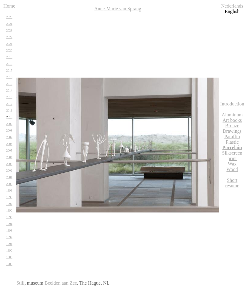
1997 (9, 203)
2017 (9, 70)
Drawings (232, 131)
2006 (9, 143)
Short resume (232, 183)
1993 (9, 230)
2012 (9, 103)
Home (9, 5)
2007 (9, 137)
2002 (9, 170)
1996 (9, 210)
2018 (9, 63)
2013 (9, 97)
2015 (9, 83)
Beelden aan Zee (61, 283)
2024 (9, 23)
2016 (9, 77)
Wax (232, 163)
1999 (9, 190)
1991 (9, 244)
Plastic (232, 142)
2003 (9, 163)
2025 (9, 17)
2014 (9, 90)
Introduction (232, 103)
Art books (232, 120)
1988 (9, 264)
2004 (9, 157)
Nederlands (232, 5)
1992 (9, 237)
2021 (9, 43)
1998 (9, 197)
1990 (9, 250)
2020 (9, 50)
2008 (9, 130)
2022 (9, 37)
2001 (9, 177)
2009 (9, 123)
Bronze (232, 125)
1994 (9, 224)
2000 (9, 183)
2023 (9, 30)
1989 (9, 257)
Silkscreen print (232, 155)
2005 (9, 150)
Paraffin (232, 136)
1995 (9, 217)
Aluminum (232, 114)
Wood (232, 169)
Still (20, 283)
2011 (9, 110)
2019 (9, 57)
